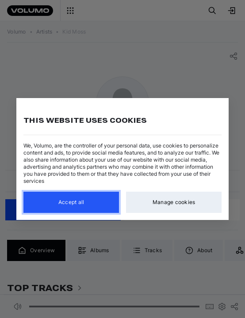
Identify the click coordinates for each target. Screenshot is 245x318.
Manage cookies (174, 202)
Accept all (71, 202)
